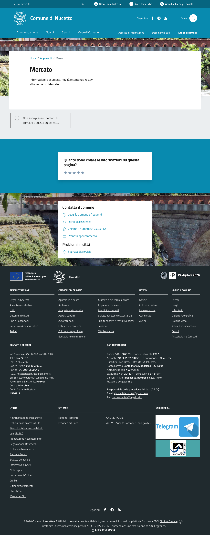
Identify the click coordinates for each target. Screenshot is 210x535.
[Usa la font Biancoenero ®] (108, 4)
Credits (13, 480)
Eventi (175, 300)
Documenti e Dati (19, 315)
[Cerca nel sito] (193, 18)
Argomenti (46, 58)
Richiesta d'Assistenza (22, 449)
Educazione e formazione (71, 336)
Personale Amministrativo (24, 326)
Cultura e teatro (148, 305)
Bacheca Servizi (18, 454)
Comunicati (145, 315)
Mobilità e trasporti (108, 310)
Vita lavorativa (106, 331)
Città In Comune (169, 521)
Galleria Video (179, 321)
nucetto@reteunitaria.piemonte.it (35, 378)
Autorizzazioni (66, 321)
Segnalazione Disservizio (23, 444)
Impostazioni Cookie (21, 475)
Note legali (16, 470)
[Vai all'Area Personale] (176, 4)
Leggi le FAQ (16, 433)
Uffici (12, 310)
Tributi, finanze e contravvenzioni (116, 321)
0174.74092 (21, 362)
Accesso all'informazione (131, 33)
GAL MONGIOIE (115, 418)
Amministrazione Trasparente (26, 418)
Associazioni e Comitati (184, 336)
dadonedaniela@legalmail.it (127, 397)
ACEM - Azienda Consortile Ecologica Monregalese (133, 423)
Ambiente (63, 305)
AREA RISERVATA (103, 530)
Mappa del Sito (18, 496)
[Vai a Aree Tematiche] (141, 4)
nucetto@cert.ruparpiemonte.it (34, 374)
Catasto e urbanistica (69, 326)
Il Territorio (177, 310)
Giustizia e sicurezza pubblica (113, 300)
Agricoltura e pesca (68, 300)
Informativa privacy (20, 465)
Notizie (143, 300)
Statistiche (16, 491)
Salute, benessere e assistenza (115, 315)
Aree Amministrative (21, 305)
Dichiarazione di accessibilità (25, 423)
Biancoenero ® (118, 526)
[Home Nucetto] (43, 18)
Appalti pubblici (66, 315)
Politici (13, 331)
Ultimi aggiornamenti (21, 486)
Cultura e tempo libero (70, 331)
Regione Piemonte (68, 418)
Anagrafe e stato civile (70, 310)
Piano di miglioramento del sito (26, 428)
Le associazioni (147, 310)
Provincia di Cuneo (68, 423)
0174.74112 (21, 358)
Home (33, 58)
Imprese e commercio (109, 305)
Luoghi (175, 305)
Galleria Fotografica (182, 315)
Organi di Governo (19, 300)
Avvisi (142, 321)
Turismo (102, 326)
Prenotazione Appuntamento (26, 439)
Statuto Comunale (20, 460)
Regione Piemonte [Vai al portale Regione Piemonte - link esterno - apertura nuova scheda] (21, 4)
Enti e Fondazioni (19, 321)
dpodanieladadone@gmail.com (131, 393)
